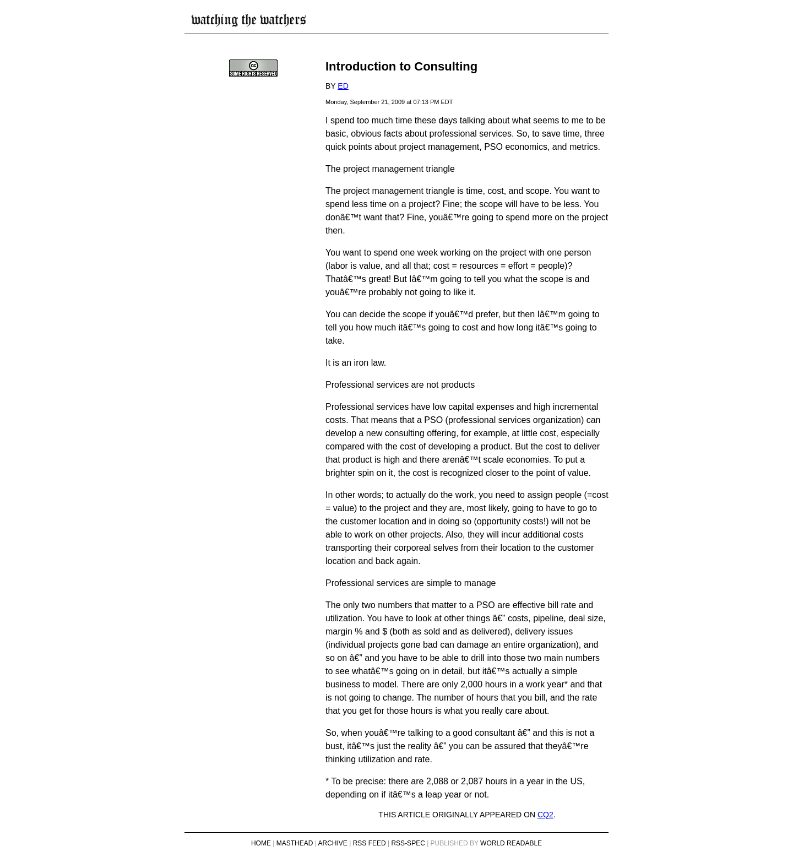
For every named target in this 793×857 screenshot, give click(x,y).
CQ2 (545, 814)
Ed (343, 86)
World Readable (511, 843)
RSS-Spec (408, 843)
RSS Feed (369, 843)
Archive (332, 843)
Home (261, 843)
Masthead (294, 843)
